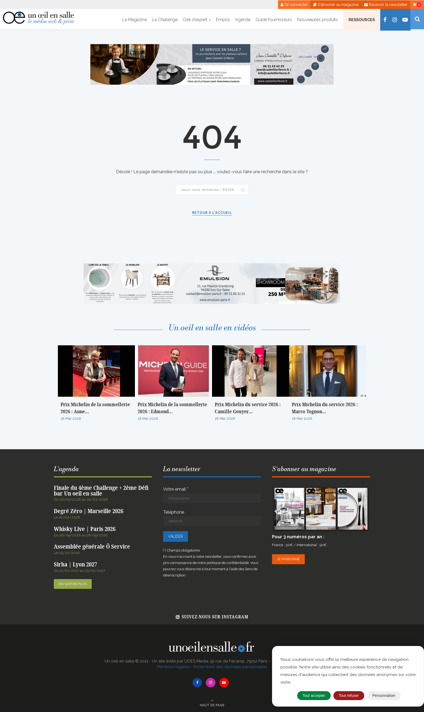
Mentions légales (173, 666)
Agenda (242, 19)
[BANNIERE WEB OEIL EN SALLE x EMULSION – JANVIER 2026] (212, 265)
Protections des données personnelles (230, 666)
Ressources (362, 19)
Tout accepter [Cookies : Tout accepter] (314, 695)
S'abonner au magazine (336, 4)
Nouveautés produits (317, 19)
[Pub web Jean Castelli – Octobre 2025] (212, 46)
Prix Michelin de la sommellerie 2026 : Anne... (95, 408)
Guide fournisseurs (274, 19)
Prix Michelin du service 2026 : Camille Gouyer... (248, 408)
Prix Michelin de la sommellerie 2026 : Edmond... (172, 408)
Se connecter (294, 4)
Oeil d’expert (195, 19)
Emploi (223, 19)
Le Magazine (134, 19)
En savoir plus (73, 584)
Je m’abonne (288, 559)
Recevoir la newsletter (386, 4)
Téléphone (212, 518)
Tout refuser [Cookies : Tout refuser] (349, 695)
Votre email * (212, 495)
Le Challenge (165, 19)
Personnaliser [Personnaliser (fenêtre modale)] (384, 695)
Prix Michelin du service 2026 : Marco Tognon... (325, 408)
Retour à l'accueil (212, 213)
